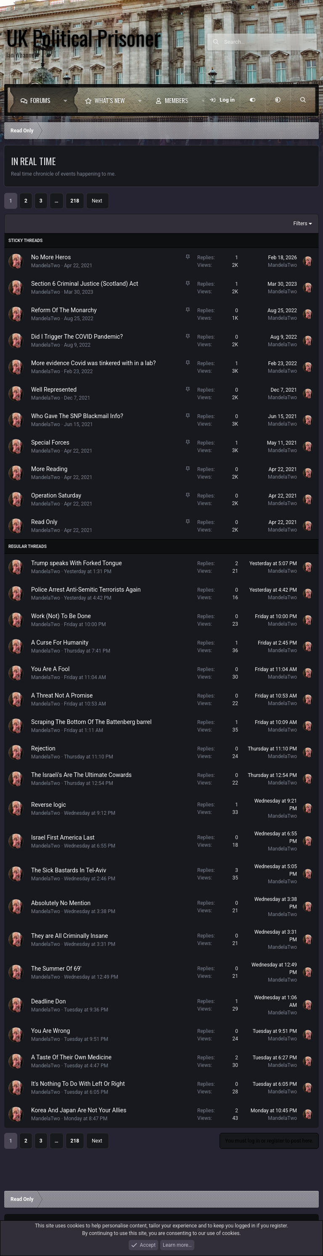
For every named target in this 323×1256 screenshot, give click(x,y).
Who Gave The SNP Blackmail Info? (77, 416)
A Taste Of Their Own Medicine (71, 1057)
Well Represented (54, 389)
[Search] (270, 42)
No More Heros (51, 257)
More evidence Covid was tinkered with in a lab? (93, 363)
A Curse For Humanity (59, 642)
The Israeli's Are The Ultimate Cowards (81, 775)
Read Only (44, 522)
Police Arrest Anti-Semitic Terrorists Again (85, 589)
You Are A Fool (50, 669)
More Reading (49, 469)
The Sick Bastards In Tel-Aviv (68, 870)
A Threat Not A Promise (62, 695)
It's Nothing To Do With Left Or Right (78, 1083)
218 (75, 201)
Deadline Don (48, 1001)
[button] (67, 100)
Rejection (43, 748)
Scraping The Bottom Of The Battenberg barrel (91, 722)
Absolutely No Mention (60, 903)
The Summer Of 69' (56, 968)
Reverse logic (48, 804)
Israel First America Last (63, 837)
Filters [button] (300, 223)
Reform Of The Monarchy (64, 310)
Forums (40, 100)
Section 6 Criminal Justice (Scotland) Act (84, 283)
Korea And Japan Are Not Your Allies (79, 1110)
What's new (110, 100)
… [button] (56, 201)
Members (176, 100)
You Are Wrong (50, 1030)
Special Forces (50, 442)
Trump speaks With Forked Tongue (76, 563)
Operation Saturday (56, 495)
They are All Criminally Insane (69, 935)
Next (97, 201)
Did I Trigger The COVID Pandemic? (77, 336)
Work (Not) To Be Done (61, 616)
